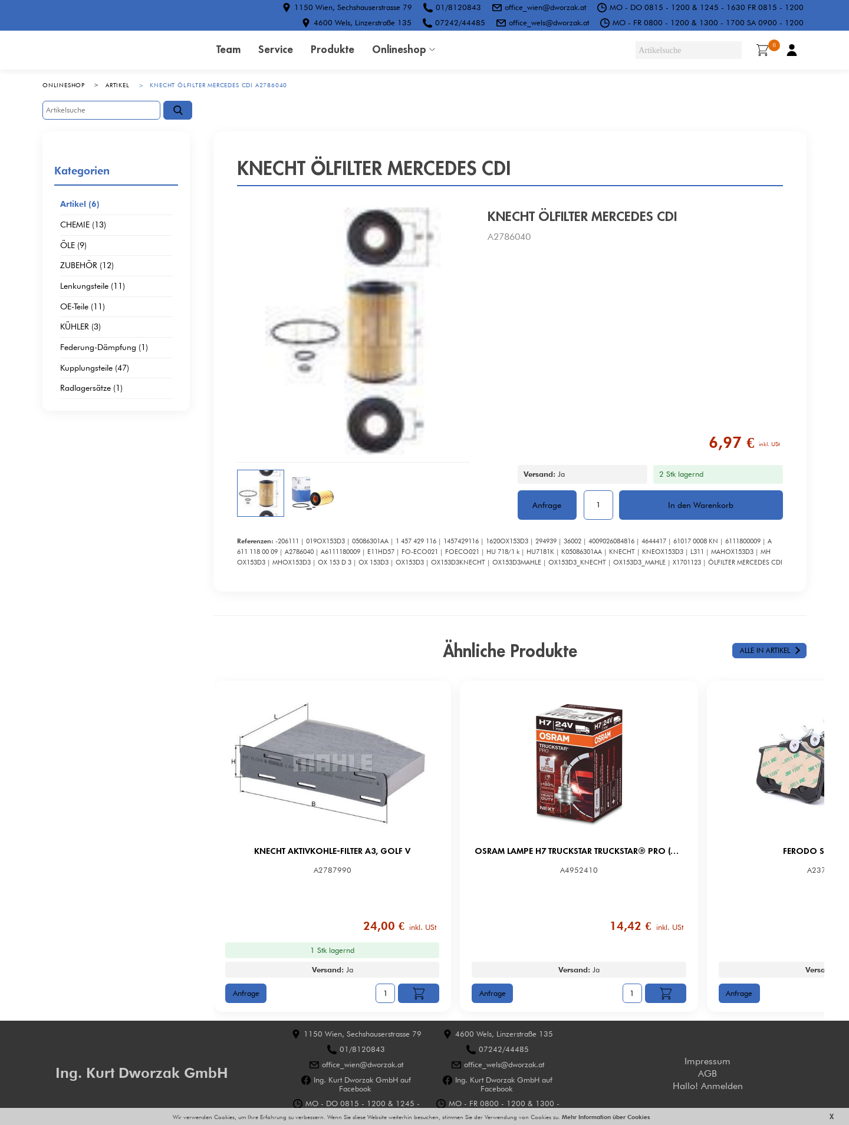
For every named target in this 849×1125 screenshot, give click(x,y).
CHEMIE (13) (83, 225)
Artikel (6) (80, 204)
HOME (119, 50)
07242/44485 (460, 22)
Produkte (332, 49)
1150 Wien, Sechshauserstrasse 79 (353, 7)
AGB (707, 1073)
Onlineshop (399, 49)
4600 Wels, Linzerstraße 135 (363, 22)
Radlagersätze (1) (91, 388)
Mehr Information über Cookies (605, 1116)
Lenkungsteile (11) (92, 286)
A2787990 (325, 870)
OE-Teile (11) (82, 307)
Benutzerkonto (792, 50)
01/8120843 (458, 7)
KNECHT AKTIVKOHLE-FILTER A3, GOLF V (326, 851)
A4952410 (541, 870)
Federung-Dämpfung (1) (104, 348)
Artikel (118, 84)
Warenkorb (766, 49)
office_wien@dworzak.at (545, 7)
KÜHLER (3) (80, 327)
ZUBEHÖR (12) (87, 266)
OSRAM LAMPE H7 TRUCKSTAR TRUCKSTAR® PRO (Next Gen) (540, 851)
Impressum (707, 1061)
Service (275, 49)
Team (228, 49)
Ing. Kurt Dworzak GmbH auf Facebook (362, 1084)
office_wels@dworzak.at (549, 22)
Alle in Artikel (765, 650)
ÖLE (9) (73, 246)
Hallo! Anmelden (708, 1085)
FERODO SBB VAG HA (756, 851)
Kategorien (82, 170)
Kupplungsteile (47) (94, 368)
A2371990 (756, 870)
